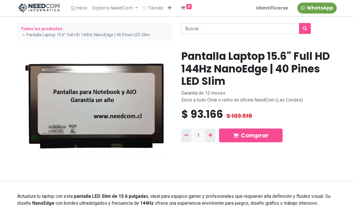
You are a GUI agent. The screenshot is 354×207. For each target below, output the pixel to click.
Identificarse (272, 8)
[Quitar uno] (186, 135)
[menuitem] (79, 8)
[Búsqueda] (305, 28)
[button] (169, 8)
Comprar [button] (251, 135)
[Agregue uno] (210, 135)
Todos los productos (41, 28)
